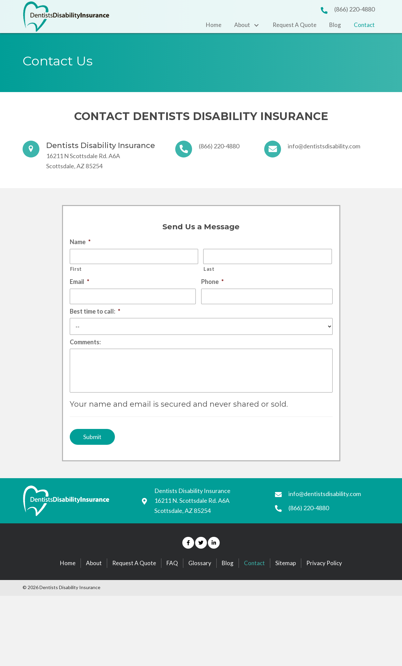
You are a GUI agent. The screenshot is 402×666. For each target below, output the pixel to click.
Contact (254, 577)
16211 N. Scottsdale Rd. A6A (191, 515)
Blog (228, 577)
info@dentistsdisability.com (324, 146)
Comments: (85, 346)
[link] (213, 25)
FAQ (172, 577)
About (94, 577)
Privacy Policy (324, 577)
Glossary (199, 577)
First (76, 271)
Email (79, 283)
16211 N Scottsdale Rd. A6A (83, 156)
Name (80, 241)
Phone (212, 283)
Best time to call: (95, 315)
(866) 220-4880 (354, 9)
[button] (188, 557)
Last (209, 271)
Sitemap (285, 577)
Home (67, 577)
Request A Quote (134, 577)
